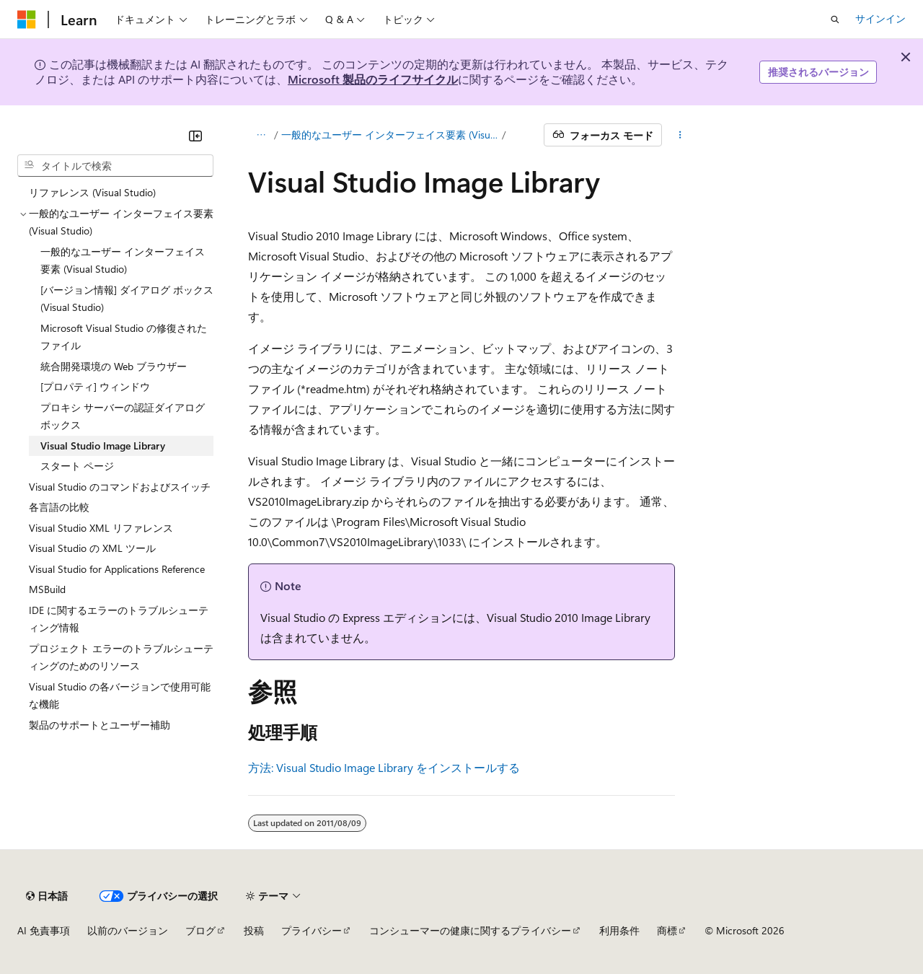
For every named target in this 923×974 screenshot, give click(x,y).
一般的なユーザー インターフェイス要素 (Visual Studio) (390, 134)
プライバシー (311, 930)
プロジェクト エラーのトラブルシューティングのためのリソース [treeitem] (121, 657)
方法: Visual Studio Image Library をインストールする (384, 767)
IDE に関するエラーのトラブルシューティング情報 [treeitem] (118, 619)
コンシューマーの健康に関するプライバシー (470, 930)
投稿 (254, 930)
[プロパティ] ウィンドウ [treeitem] (95, 386)
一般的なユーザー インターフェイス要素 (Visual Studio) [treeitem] (122, 260)
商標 (667, 930)
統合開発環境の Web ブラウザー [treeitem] (113, 366)
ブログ (200, 930)
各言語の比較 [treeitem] (59, 507)
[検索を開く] (835, 19)
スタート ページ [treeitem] (77, 466)
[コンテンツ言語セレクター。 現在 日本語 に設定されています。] (46, 896)
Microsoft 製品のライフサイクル (373, 79)
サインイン (880, 18)
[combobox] (115, 165)
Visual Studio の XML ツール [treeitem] (92, 548)
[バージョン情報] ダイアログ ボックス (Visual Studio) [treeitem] (126, 299)
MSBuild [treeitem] (47, 589)
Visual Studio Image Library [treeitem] (102, 445)
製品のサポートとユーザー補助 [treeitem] (99, 725)
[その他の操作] (680, 134)
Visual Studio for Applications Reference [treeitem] (117, 569)
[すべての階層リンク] (260, 134)
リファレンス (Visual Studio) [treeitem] (92, 192)
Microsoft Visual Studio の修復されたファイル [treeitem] (123, 337)
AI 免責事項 (43, 930)
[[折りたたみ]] (195, 136)
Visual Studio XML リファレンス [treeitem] (101, 528)
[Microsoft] (26, 19)
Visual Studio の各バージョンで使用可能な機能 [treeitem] (120, 695)
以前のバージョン (127, 930)
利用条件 (619, 930)
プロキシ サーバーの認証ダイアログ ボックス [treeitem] (122, 416)
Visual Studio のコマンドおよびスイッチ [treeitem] (120, 486)
